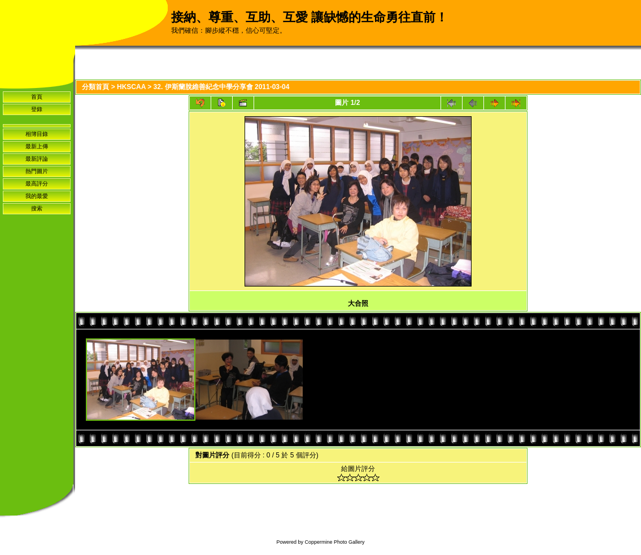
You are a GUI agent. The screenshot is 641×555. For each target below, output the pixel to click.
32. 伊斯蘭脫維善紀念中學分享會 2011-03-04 (222, 87)
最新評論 (36, 159)
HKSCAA (131, 87)
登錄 (36, 109)
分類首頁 (95, 87)
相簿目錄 (36, 134)
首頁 (36, 97)
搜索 (36, 208)
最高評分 (36, 183)
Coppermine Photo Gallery (334, 542)
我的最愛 (36, 196)
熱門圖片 (36, 171)
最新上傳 (36, 146)
